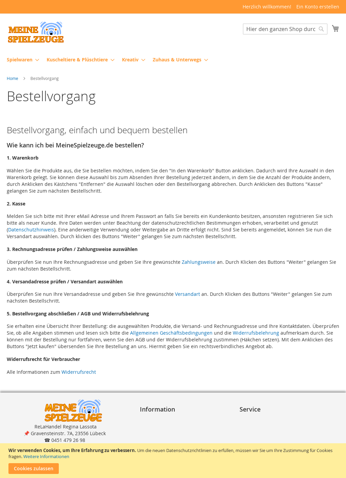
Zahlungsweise (199, 262)
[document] (173, 460)
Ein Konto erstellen (317, 6)
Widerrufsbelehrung (256, 333)
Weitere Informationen (46, 456)
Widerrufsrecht (78, 372)
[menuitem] (21, 59)
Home (13, 78)
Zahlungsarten (259, 426)
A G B (148, 426)
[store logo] (35, 32)
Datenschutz (157, 433)
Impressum (155, 419)
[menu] (173, 59)
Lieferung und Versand (268, 433)
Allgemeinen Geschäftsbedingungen (171, 333)
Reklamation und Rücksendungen (280, 440)
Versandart (187, 294)
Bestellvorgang (259, 419)
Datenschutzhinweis (31, 230)
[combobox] (285, 29)
